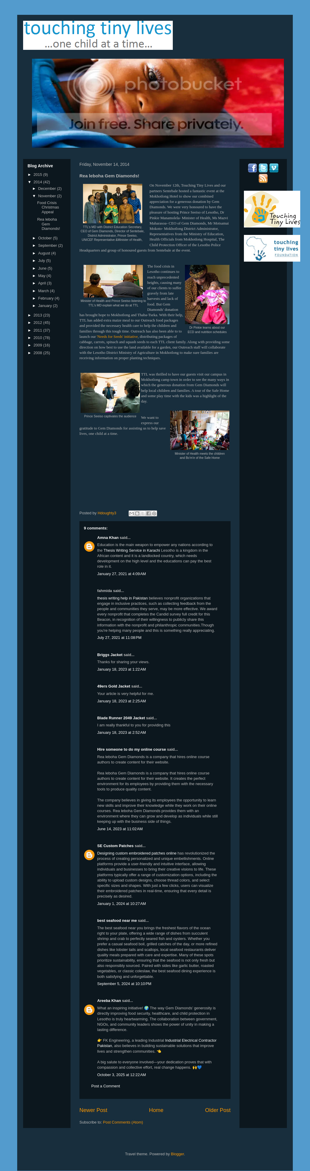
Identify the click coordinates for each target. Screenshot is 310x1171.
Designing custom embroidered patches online (136, 853)
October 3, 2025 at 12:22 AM (121, 1075)
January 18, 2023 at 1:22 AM (121, 669)
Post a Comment (105, 1086)
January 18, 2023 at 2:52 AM (121, 732)
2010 (38, 337)
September (48, 245)
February (46, 298)
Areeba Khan (109, 1000)
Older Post (218, 1110)
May (42, 275)
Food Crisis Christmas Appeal (48, 207)
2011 (38, 330)
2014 (38, 182)
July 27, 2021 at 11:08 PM (119, 637)
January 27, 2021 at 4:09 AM (121, 574)
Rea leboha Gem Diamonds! (48, 224)
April (42, 283)
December (47, 188)
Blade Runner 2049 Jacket (121, 718)
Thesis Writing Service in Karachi (131, 550)
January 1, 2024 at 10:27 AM (121, 903)
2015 (38, 174)
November (47, 196)
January (45, 305)
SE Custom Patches (115, 846)
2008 (38, 353)
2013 (38, 315)
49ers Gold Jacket (113, 686)
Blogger (177, 1154)
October (45, 238)
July (42, 260)
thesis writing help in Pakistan (122, 598)
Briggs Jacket (109, 655)
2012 (38, 322)
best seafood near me (117, 920)
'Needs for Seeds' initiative (117, 336)
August (44, 253)
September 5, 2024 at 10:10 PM (124, 983)
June (43, 268)
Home (156, 1110)
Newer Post (93, 1110)
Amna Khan (108, 537)
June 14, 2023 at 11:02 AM (120, 829)
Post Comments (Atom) (123, 1122)
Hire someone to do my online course (131, 749)
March (44, 291)
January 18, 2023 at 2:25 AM (121, 701)
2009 (38, 345)
